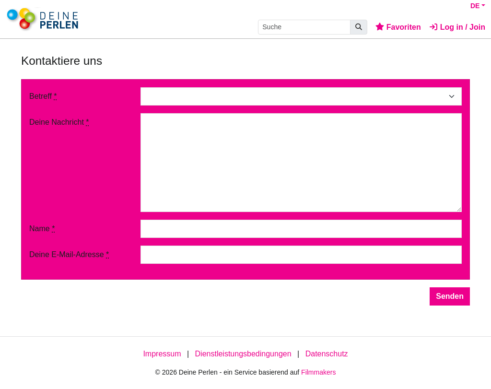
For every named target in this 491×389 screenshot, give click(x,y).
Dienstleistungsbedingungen (243, 354)
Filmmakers (318, 372)
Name (42, 228)
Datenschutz (326, 354)
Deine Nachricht (59, 122)
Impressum (162, 354)
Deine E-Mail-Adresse (69, 254)
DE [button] (474, 6)
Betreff (43, 96)
